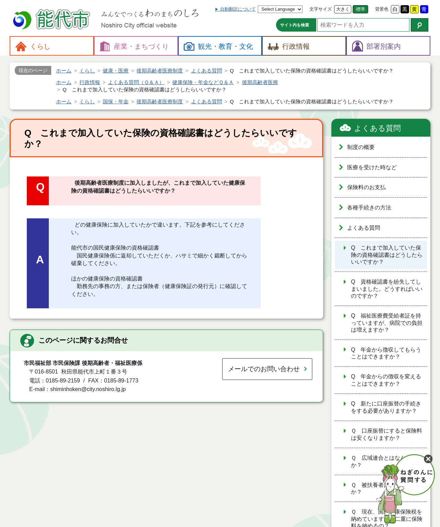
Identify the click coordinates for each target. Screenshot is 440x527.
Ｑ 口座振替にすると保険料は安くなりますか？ (386, 434)
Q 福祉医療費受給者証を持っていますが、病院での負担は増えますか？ (386, 323)
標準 (360, 9)
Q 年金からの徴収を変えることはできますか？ (386, 380)
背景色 (381, 9)
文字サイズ (320, 9)
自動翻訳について (238, 9)
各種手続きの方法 (369, 207)
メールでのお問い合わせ (264, 369)
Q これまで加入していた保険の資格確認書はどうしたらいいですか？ (386, 255)
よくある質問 (377, 128)
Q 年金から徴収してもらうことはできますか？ (386, 353)
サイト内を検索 (294, 25)
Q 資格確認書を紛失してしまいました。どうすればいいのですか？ (386, 289)
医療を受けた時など (372, 167)
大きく (343, 9)
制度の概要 (361, 147)
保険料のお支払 (366, 187)
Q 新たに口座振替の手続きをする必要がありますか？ (386, 407)
